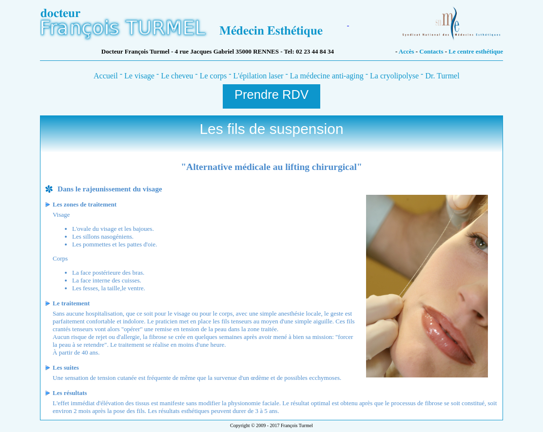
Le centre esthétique (475, 51)
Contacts (432, 51)
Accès (407, 51)
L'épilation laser (258, 76)
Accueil (106, 76)
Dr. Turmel (442, 76)
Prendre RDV (271, 94)
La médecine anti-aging (327, 76)
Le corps (213, 76)
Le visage (139, 76)
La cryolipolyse (394, 76)
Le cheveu (177, 76)
